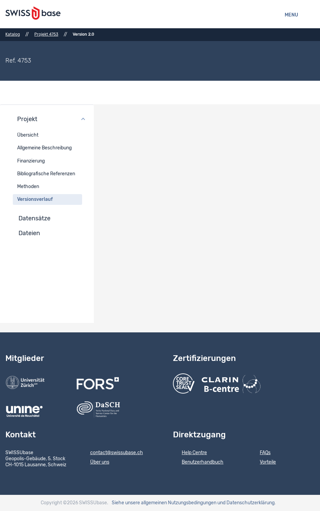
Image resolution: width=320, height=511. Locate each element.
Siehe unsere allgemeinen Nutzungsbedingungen (164, 503)
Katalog (12, 34)
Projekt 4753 (46, 34)
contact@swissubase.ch (112, 453)
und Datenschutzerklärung (246, 503)
